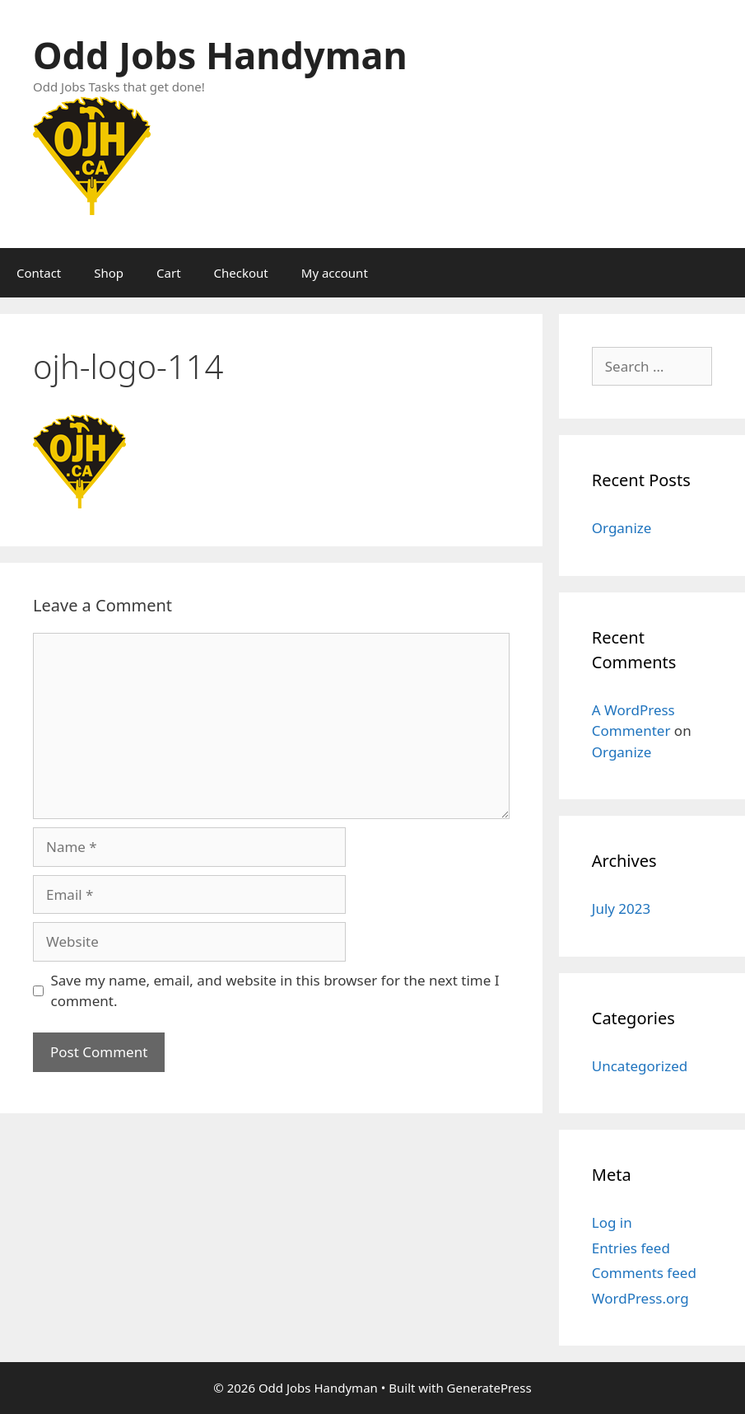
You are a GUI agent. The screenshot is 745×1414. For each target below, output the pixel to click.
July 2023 (621, 908)
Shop (108, 273)
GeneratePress (489, 1387)
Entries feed (631, 1247)
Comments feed (644, 1272)
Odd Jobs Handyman (220, 55)
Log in (612, 1222)
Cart (168, 273)
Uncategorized (640, 1065)
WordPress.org (640, 1298)
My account (334, 273)
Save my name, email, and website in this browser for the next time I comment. (275, 991)
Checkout (241, 273)
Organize (622, 527)
